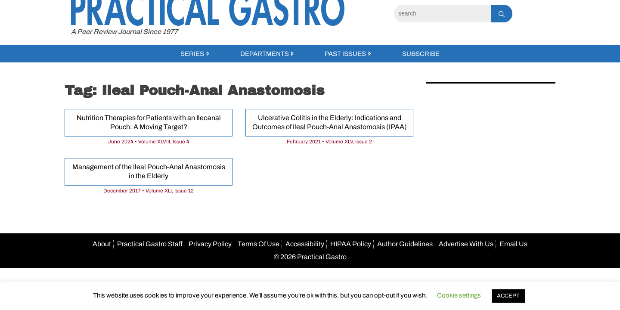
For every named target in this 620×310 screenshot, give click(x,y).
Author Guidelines (405, 244)
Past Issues (345, 53)
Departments (264, 53)
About (102, 244)
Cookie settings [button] (459, 295)
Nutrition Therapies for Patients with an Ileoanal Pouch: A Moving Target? (149, 122)
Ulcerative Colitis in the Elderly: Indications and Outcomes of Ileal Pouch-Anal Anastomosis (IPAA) (329, 122)
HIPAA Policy (350, 244)
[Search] (442, 13)
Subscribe (421, 53)
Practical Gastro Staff (150, 244)
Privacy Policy (210, 244)
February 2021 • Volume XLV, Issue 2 (329, 142)
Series (192, 53)
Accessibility (304, 244)
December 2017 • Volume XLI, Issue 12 (148, 191)
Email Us (513, 244)
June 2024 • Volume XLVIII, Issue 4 (148, 142)
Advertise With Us (466, 244)
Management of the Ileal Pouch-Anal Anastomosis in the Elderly (148, 171)
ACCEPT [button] (508, 296)
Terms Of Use (258, 244)
